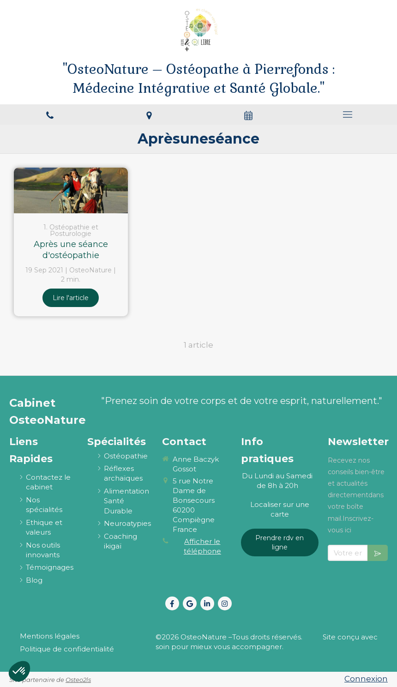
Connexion (366, 678)
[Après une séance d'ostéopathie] (71, 190)
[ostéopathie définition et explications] (126, 456)
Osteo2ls (78, 679)
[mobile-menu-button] (347, 114)
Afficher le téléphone (202, 546)
